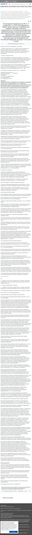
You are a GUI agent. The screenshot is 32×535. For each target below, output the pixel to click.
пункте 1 (21, 105)
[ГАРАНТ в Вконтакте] (4, 1)
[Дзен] (6, 1)
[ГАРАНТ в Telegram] (10, 1)
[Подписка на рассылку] (1, 1)
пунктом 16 (10, 390)
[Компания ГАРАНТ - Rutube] (15, 1)
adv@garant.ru (19, 510)
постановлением (4, 76)
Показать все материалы (7, 497)
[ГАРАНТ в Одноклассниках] (13, 1)
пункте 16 (2, 247)
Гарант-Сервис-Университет (22, 532)
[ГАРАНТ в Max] (8, 1)
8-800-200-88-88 (3, 505)
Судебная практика (4, 6)
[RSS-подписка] (17, 1)
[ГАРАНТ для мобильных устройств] (3, 1)
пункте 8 (20, 244)
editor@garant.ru (18, 508)
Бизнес (18, 6)
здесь (23, 43)
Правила (13, 48)
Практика (22, 6)
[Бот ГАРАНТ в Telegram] (11, 1)
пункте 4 (24, 200)
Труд (26, 6)
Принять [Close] (13, 531)
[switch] (10, 4)
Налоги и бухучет (12, 6)
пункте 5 (2, 148)
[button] (28, 1)
